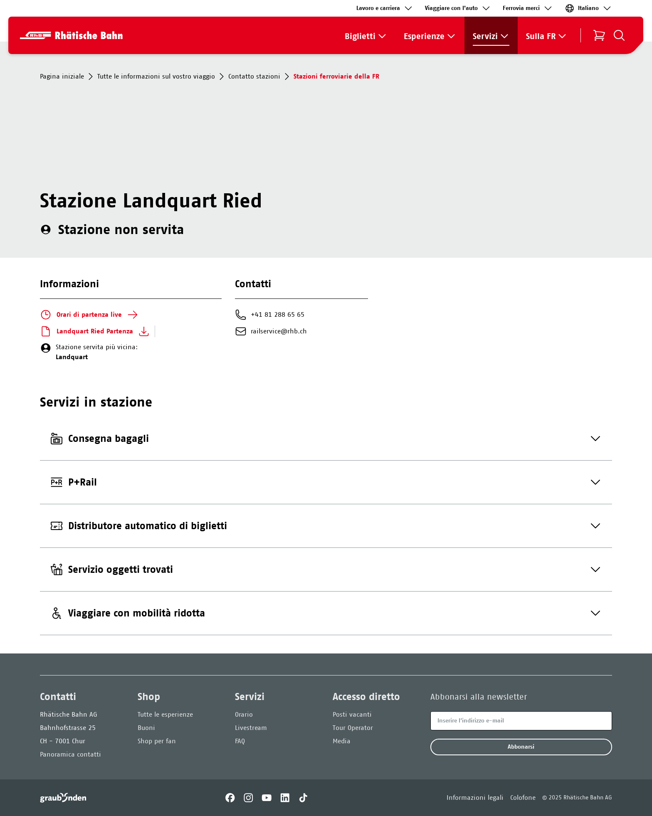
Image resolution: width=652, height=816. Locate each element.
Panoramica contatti (70, 754)
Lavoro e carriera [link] (384, 8)
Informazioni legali (475, 797)
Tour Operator (353, 728)
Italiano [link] (588, 8)
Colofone (523, 797)
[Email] (521, 720)
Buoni (146, 728)
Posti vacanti (352, 714)
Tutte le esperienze (165, 714)
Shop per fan (157, 741)
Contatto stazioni (260, 76)
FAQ (240, 741)
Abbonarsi (521, 746)
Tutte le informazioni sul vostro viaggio (162, 76)
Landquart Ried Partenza (95, 331)
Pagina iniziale (68, 76)
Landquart (72, 357)
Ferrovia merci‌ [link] (528, 8)
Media (342, 741)
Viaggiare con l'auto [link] (458, 8)
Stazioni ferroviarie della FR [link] (336, 76)
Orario (244, 714)
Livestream (251, 728)
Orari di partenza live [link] (89, 314)
